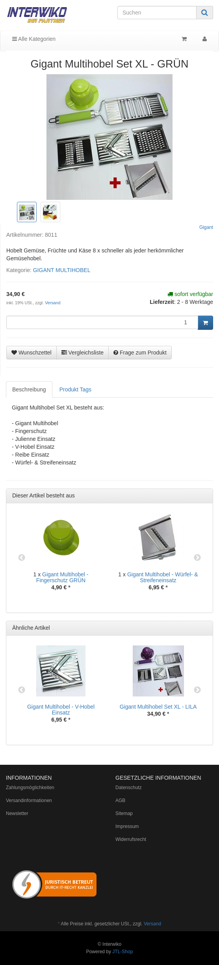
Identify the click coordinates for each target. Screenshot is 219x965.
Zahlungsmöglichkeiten (30, 787)
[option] (61, 558)
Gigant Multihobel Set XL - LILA (158, 707)
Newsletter (17, 813)
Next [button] (197, 557)
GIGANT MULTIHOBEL (62, 270)
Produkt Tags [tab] (75, 389)
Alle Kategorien (34, 39)
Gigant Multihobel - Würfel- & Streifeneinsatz (162, 577)
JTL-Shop (122, 951)
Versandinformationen (29, 800)
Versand (52, 302)
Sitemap (124, 813)
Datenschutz (128, 787)
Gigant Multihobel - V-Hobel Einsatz (61, 710)
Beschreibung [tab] (29, 389)
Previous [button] (21, 557)
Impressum (127, 826)
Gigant (206, 227)
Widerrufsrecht (130, 839)
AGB (120, 800)
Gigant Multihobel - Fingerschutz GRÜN (62, 577)
